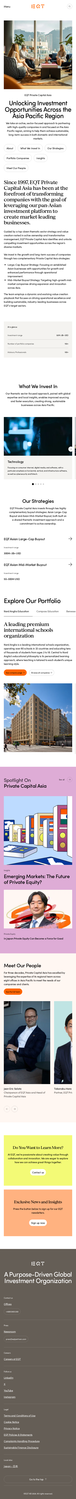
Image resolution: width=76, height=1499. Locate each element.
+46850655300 (12, 1311)
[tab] (18, 612)
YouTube (8, 1390)
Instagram (9, 1397)
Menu (7, 6)
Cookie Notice (11, 1422)
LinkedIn (8, 1377)
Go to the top (38, 1479)
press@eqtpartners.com (16, 1339)
